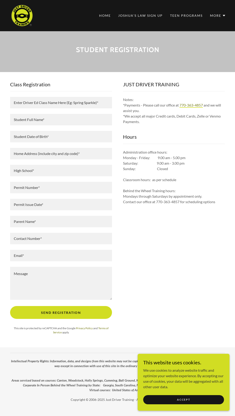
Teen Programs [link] (186, 15)
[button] (218, 15)
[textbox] (61, 102)
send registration (61, 313)
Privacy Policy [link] (84, 328)
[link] (21, 15)
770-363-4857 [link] (191, 105)
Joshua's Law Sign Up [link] (140, 15)
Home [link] (105, 15)
